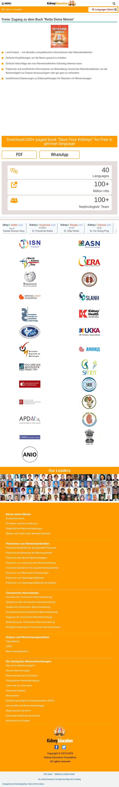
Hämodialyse (12, 641)
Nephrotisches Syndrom (18, 710)
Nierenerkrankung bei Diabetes (22, 675)
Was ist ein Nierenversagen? (20, 665)
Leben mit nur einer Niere (19, 685)
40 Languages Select (103, 9)
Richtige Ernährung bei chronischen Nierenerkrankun (33, 627)
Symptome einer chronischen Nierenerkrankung (30, 602)
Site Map (48, 774)
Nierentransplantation (17, 651)
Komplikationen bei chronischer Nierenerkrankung (32, 612)
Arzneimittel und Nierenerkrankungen (25, 705)
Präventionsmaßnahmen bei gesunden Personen (31, 547)
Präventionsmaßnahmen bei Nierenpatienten (29, 552)
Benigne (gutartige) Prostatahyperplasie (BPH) (30, 700)
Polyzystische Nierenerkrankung (22, 680)
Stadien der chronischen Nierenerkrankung (28, 607)
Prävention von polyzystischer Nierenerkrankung (31, 562)
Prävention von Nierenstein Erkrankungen (27, 572)
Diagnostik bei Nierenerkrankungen (24, 528)
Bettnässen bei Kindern (18, 720)
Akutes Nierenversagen (18, 670)
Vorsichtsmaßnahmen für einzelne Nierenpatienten (32, 567)
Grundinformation (15, 518)
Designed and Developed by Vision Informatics (23, 784)
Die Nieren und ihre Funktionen (22, 523)
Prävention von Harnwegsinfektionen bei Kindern (31, 582)
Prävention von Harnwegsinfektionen (25, 577)
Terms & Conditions (64, 774)
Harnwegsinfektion (15, 690)
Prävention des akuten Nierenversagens (26, 557)
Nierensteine (12, 695)
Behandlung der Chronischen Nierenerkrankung (30, 622)
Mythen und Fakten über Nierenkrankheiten (28, 533)
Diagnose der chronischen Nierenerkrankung (29, 617)
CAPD (9, 646)
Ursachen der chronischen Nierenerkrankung (29, 597)
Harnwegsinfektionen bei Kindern (23, 715)
